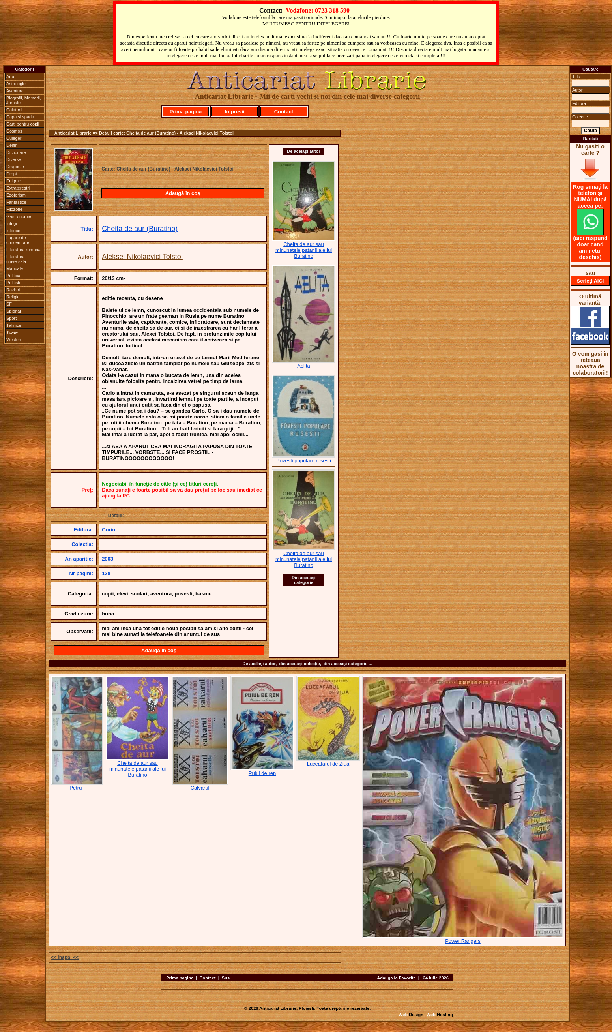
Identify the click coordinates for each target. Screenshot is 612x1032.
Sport (11, 318)
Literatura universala (16, 259)
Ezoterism (16, 195)
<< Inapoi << (65, 957)
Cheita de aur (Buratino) (140, 229)
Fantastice (16, 202)
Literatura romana (23, 249)
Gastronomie (18, 216)
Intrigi (11, 223)
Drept (11, 173)
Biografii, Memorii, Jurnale (23, 100)
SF (9, 304)
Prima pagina (179, 978)
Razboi (13, 289)
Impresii (235, 111)
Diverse (13, 159)
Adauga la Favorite (396, 978)
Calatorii (14, 109)
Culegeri (14, 138)
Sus (226, 978)
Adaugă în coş (182, 193)
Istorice (13, 230)
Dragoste (15, 166)
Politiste (14, 282)
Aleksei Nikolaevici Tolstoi (142, 257)
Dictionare (16, 152)
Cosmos (14, 131)
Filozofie (14, 209)
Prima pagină (186, 111)
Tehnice (13, 325)
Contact (283, 111)
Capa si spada (20, 116)
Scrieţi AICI (590, 281)
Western (14, 339)
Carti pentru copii (22, 124)
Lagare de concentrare (17, 240)
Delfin (11, 145)
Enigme (13, 180)
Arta (10, 76)
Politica (13, 275)
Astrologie (16, 83)
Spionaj (13, 311)
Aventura (15, 90)
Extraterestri (18, 188)
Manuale (14, 268)
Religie (13, 297)
